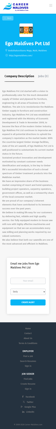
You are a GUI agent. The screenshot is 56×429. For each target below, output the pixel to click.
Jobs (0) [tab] (43, 76)
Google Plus (30, 407)
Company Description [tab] (19, 76)
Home (28, 328)
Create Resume (28, 384)
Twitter (30, 402)
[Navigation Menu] (50, 5)
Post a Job (28, 356)
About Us (28, 338)
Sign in (28, 366)
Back (9, 18)
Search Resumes (28, 361)
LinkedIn (30, 412)
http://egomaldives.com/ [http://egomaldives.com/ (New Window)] (21, 55)
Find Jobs (28, 379)
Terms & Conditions (28, 343)
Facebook (30, 397)
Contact (28, 333)
